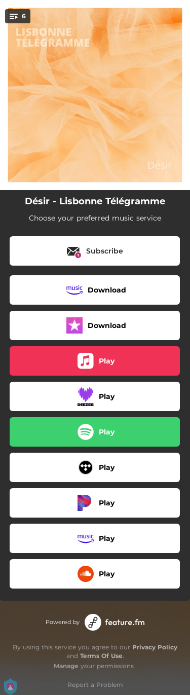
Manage (66, 666)
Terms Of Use (101, 656)
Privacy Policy (154, 647)
